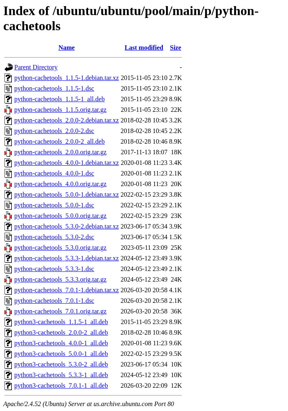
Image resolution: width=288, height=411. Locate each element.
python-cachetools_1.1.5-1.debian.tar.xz (66, 77)
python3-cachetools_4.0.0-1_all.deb (61, 343)
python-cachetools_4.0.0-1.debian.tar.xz (66, 162)
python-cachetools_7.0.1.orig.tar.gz (60, 311)
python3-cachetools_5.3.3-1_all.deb (61, 374)
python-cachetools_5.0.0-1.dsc (54, 205)
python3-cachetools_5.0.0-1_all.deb (61, 353)
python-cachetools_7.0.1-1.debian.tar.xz (66, 290)
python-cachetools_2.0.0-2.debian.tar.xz (66, 120)
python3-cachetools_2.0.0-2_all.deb (61, 332)
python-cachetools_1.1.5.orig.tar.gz (60, 109)
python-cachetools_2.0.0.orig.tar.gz (60, 152)
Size (175, 47)
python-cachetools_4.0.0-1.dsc (54, 173)
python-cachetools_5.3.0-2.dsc (54, 236)
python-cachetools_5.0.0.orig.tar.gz (60, 215)
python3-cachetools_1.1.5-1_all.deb (61, 321)
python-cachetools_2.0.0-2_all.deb (59, 141)
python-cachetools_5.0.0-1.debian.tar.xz (66, 194)
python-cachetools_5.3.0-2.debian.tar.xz (66, 226)
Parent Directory (36, 67)
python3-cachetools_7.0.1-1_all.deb (61, 385)
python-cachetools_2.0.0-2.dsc (54, 130)
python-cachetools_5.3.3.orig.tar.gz (60, 279)
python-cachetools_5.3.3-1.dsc (54, 268)
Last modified (144, 47)
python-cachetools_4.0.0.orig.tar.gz (60, 183)
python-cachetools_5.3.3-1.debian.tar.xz (66, 258)
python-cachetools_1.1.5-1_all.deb (59, 99)
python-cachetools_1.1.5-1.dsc (54, 88)
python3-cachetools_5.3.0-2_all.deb (61, 364)
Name (66, 47)
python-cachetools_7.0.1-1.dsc (54, 300)
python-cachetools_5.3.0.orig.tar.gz (60, 247)
